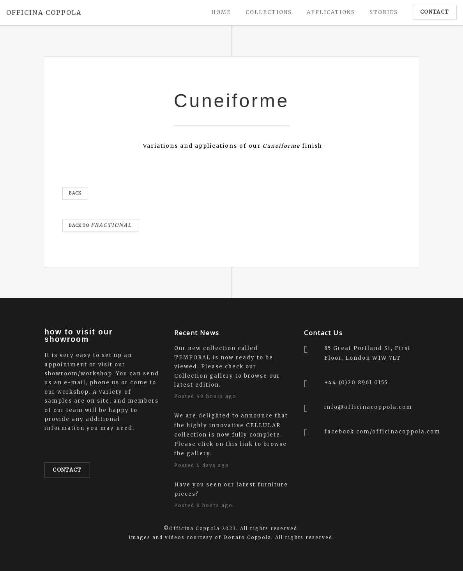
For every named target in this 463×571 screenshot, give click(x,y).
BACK (75, 193)
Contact (67, 470)
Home (221, 12)
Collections (269, 12)
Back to (100, 225)
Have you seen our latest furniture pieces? (231, 489)
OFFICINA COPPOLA (43, 12)
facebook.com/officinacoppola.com (382, 431)
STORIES (383, 12)
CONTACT (434, 12)
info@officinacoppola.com (368, 407)
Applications (331, 12)
